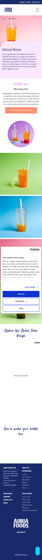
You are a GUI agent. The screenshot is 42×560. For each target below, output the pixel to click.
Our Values (7, 493)
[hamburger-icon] (37, 9)
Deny (21, 308)
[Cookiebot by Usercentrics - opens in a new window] (29, 249)
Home (4, 19)
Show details (30, 287)
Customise (21, 301)
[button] (38, 551)
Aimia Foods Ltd (9, 468)
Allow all (21, 294)
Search (22, 2)
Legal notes (27, 493)
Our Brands (26, 471)
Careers (6, 497)
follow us (21, 532)
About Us (25, 468)
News (28, 2)
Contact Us (36, 2)
